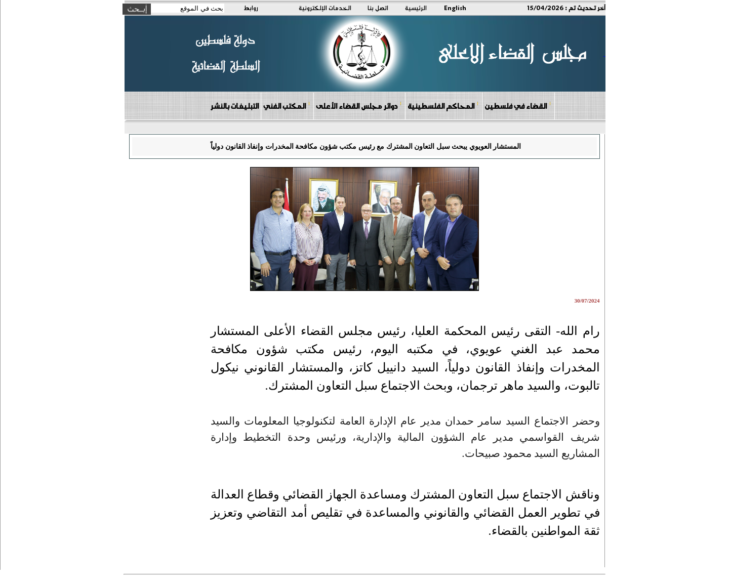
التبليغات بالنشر (234, 106)
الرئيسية (416, 7)
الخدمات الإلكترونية (325, 7)
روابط (251, 7)
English (455, 7)
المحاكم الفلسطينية (443, 105)
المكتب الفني (286, 105)
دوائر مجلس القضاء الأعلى (359, 105)
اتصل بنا (378, 7)
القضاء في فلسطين (517, 105)
